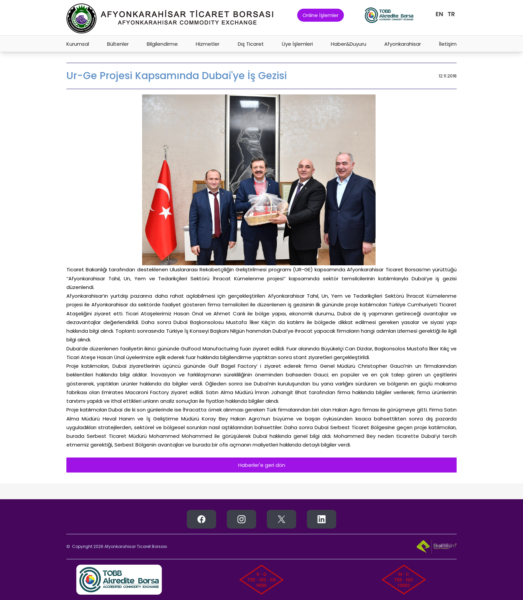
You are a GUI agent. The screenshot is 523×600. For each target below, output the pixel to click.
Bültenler (118, 43)
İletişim (448, 43)
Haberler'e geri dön (261, 465)
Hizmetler (207, 43)
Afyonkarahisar (402, 43)
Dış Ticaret (251, 43)
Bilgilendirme (162, 43)
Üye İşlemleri (297, 43)
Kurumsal (77, 43)
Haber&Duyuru (348, 43)
